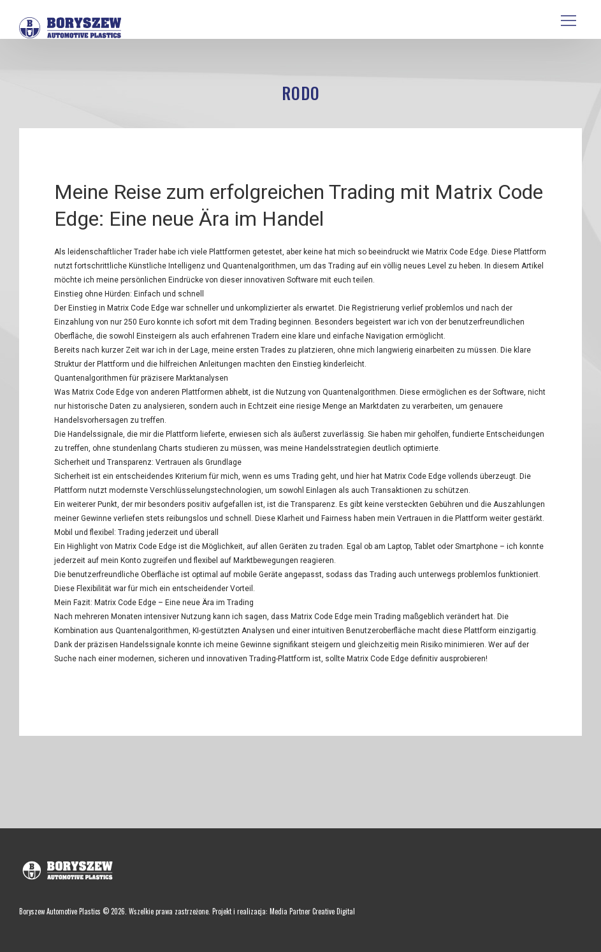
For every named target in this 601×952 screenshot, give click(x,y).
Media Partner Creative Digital (312, 911)
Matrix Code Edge (138, 308)
